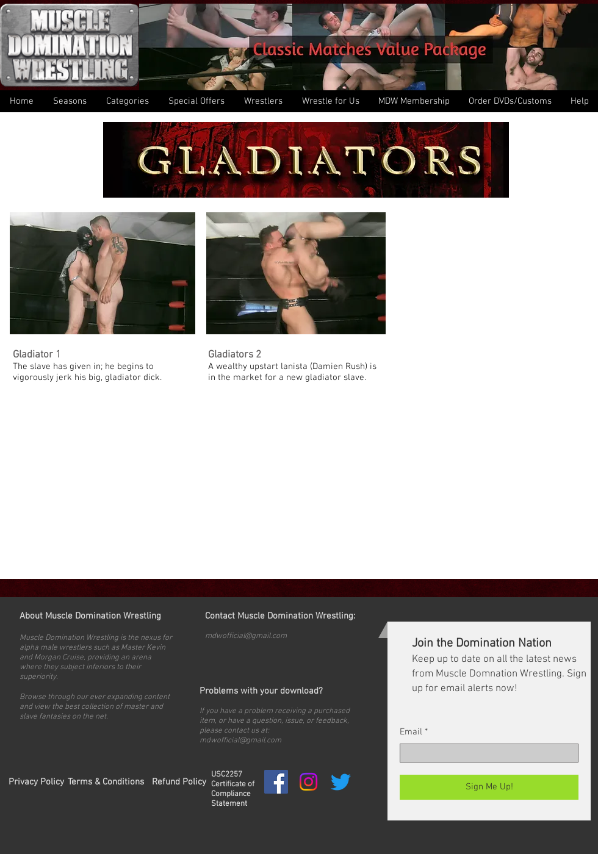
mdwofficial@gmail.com (246, 636)
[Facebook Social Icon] (276, 782)
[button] (127, 101)
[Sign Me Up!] (489, 787)
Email (411, 732)
